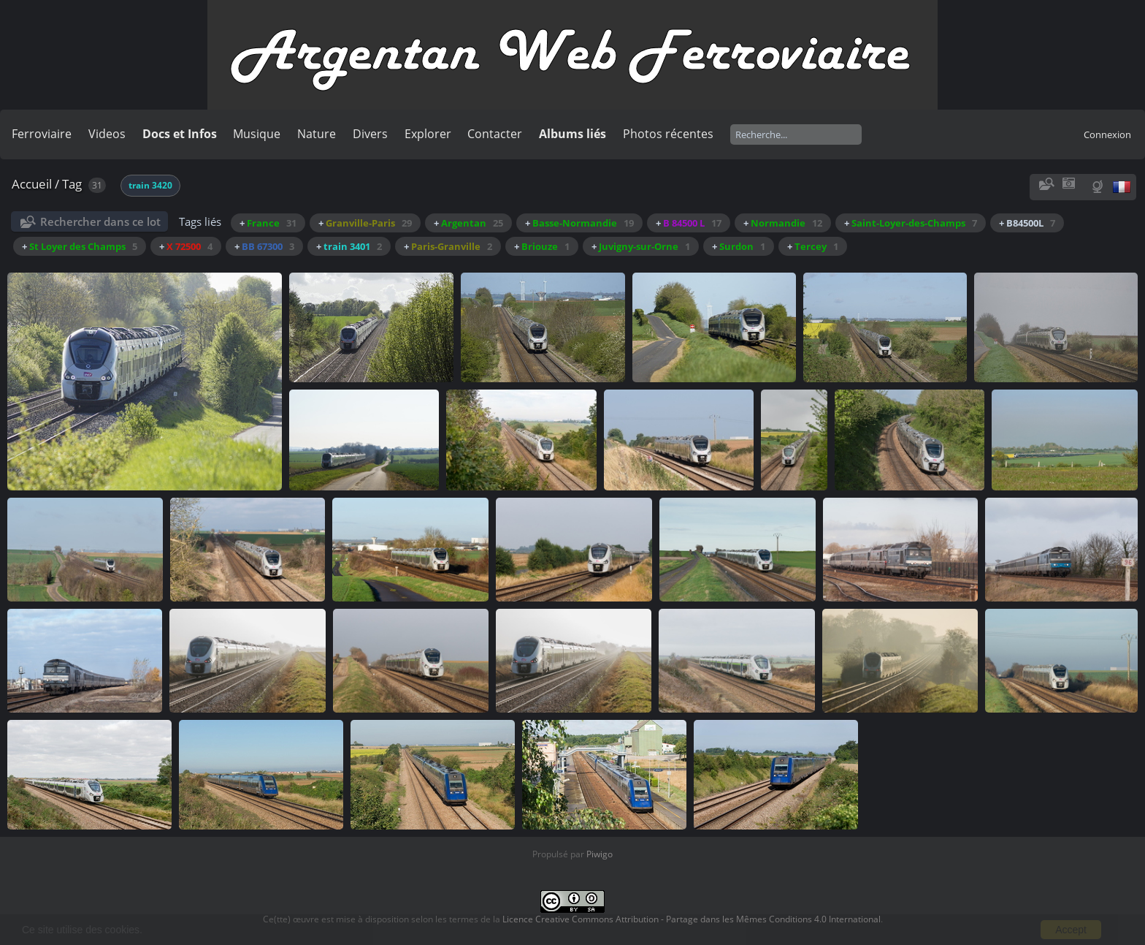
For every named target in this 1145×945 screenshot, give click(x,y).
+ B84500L (1027, 222)
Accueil (32, 183)
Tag (72, 183)
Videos (107, 134)
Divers (370, 134)
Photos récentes (668, 134)
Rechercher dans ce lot (100, 221)
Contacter (494, 134)
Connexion (1107, 134)
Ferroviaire (42, 134)
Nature (316, 134)
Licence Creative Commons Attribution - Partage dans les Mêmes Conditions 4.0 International (691, 919)
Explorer (428, 134)
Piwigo (599, 854)
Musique (256, 134)
